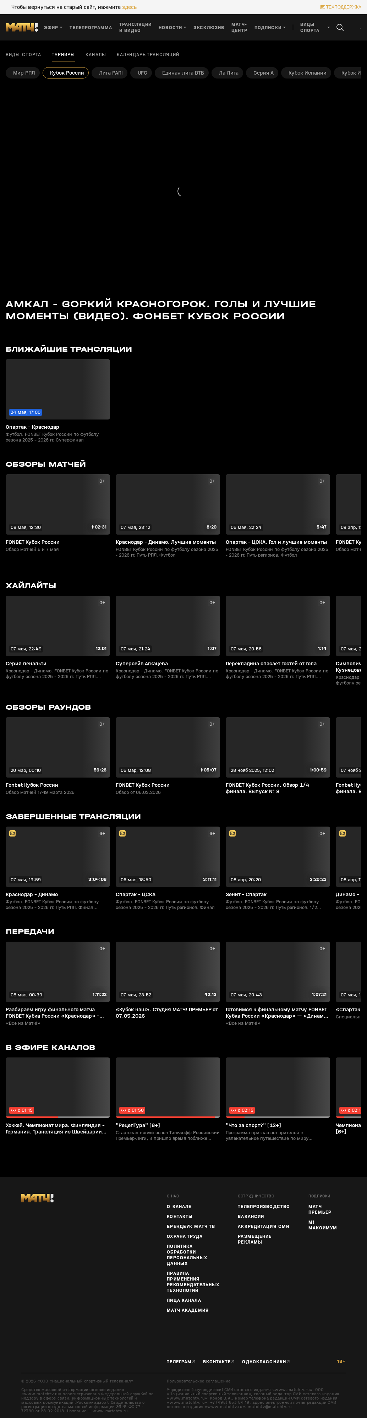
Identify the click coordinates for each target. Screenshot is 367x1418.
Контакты (180, 1216)
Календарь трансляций (148, 55)
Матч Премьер (320, 1209)
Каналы (96, 55)
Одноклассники (264, 1362)
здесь (129, 7)
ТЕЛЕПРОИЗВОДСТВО (264, 1206)
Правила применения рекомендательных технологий (193, 1282)
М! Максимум (322, 1225)
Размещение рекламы (255, 1239)
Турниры (63, 55)
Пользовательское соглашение (198, 1381)
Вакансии (251, 1216)
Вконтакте (217, 1362)
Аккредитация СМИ (263, 1226)
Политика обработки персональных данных (187, 1255)
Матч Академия (188, 1310)
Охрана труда (184, 1236)
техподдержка (343, 7)
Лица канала (184, 1300)
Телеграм (179, 1362)
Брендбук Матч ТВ (191, 1226)
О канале (179, 1206)
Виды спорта (23, 55)
